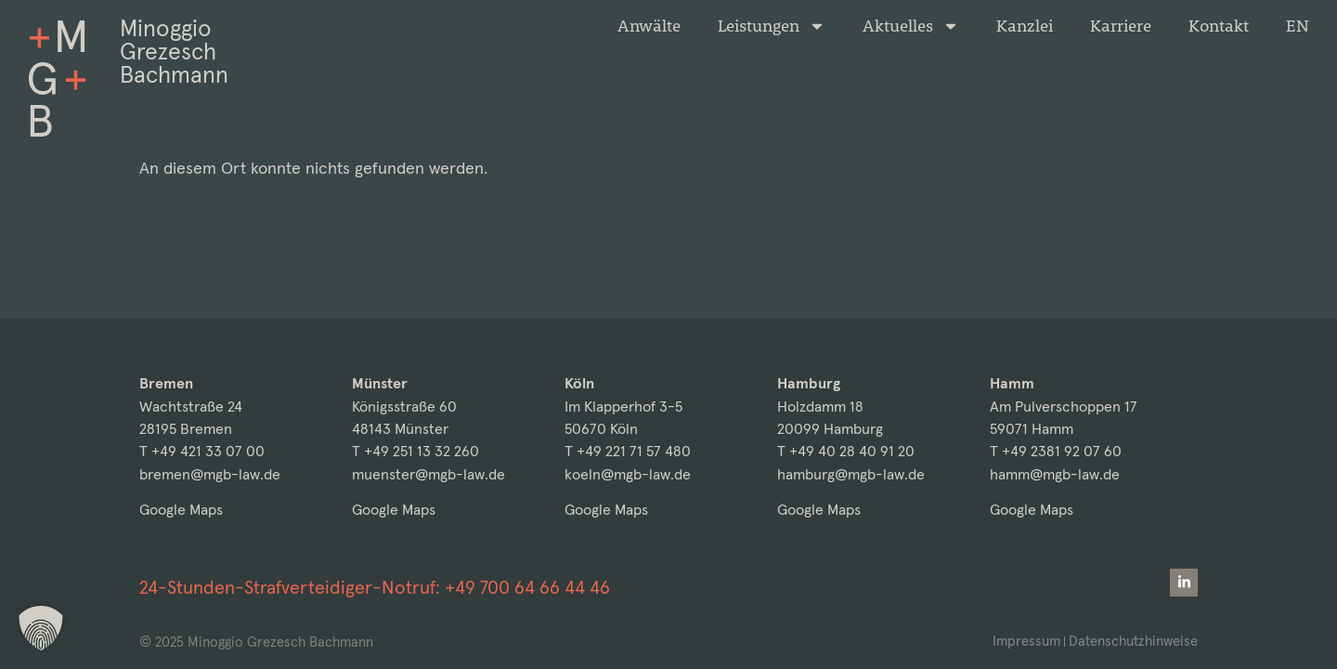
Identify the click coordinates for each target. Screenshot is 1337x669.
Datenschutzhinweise (1133, 640)
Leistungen (771, 26)
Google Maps (181, 509)
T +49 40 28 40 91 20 (846, 451)
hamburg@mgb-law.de (851, 474)
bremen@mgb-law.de (209, 474)
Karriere (1120, 26)
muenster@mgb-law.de (428, 474)
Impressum (1026, 640)
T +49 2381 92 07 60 (1056, 451)
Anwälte (649, 26)
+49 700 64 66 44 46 (527, 587)
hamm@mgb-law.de (1055, 474)
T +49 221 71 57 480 (628, 451)
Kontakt (1218, 26)
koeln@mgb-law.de (628, 474)
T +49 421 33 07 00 (202, 451)
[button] (41, 628)
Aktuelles (911, 26)
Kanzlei (1024, 26)
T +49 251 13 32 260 (415, 451)
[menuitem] (1297, 26)
